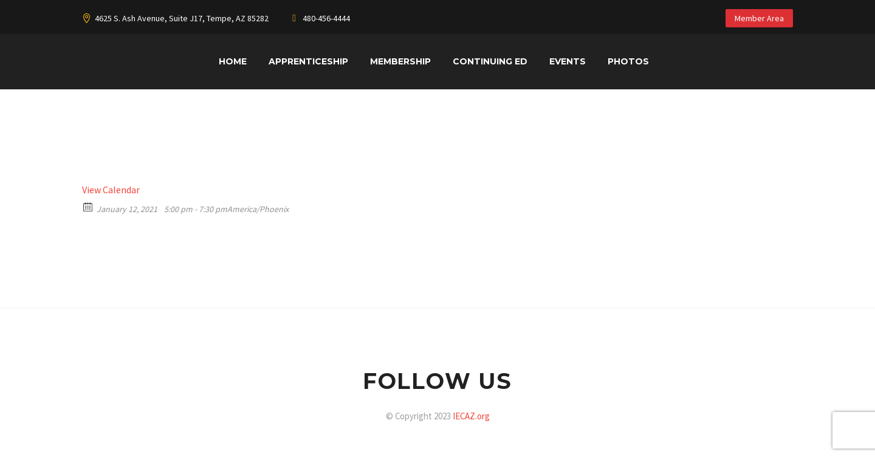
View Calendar (111, 190)
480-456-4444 (326, 18)
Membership (400, 61)
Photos (628, 61)
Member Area (759, 18)
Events (567, 61)
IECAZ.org (471, 416)
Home (233, 61)
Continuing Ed (490, 61)
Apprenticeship (308, 61)
